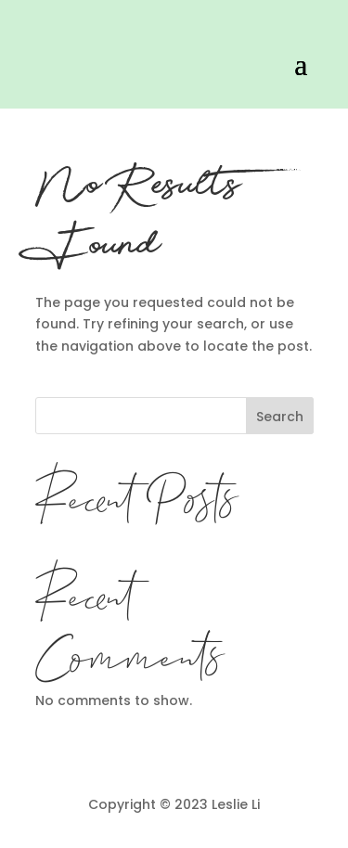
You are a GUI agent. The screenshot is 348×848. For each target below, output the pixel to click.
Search (279, 416)
